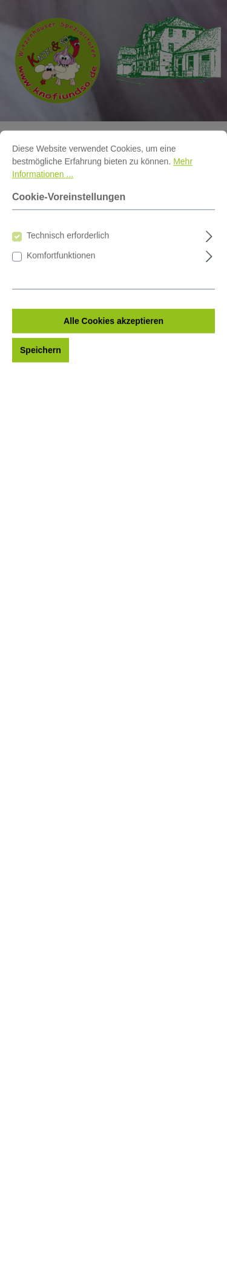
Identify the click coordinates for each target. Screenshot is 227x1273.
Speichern (40, 405)
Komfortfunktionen (61, 311)
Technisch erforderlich (68, 290)
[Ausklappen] (209, 289)
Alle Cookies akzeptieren (113, 376)
